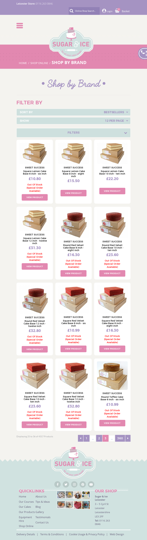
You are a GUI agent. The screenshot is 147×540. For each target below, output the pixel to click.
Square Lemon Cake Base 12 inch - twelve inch (35, 241)
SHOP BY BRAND (69, 62)
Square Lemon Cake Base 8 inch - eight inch (73, 174)
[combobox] (73, 112)
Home (22, 496)
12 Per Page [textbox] (114, 121)
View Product (34, 197)
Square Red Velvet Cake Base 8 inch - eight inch (112, 323)
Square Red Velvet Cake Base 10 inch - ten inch (35, 399)
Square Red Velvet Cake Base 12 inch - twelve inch (73, 399)
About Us (41, 496)
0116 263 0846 (44, 3)
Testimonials (43, 517)
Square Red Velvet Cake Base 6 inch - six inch (73, 323)
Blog (38, 507)
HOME (23, 63)
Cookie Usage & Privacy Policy (87, 534)
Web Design (117, 534)
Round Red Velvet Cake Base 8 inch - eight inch (73, 248)
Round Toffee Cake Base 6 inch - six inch (112, 398)
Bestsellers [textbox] (114, 112)
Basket (122, 11)
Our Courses (26, 501)
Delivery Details (25, 534)
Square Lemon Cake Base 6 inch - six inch (34, 172)
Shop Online (26, 526)
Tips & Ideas (42, 501)
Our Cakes (25, 507)
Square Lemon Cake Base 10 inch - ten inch (112, 172)
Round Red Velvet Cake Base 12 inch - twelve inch (35, 324)
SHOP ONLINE (39, 63)
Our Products (27, 512)
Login (107, 11)
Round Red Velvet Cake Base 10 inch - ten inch (112, 248)
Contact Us (42, 522)
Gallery (39, 512)
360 (120, 438)
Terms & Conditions (52, 534)
